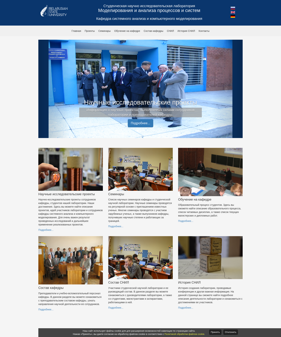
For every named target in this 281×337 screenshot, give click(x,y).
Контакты (204, 30)
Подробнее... (45, 229)
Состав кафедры (153, 30)
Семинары (104, 30)
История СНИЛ (186, 30)
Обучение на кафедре (127, 30)
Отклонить (230, 332)
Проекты (90, 30)
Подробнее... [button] (140, 123)
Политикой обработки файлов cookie (184, 334)
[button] (233, 7)
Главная (76, 30)
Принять (215, 332)
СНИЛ (170, 30)
